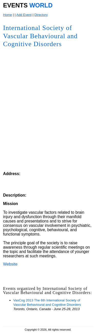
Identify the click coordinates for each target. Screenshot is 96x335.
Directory (41, 15)
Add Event (24, 15)
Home (7, 15)
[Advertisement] (53, 138)
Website (10, 264)
